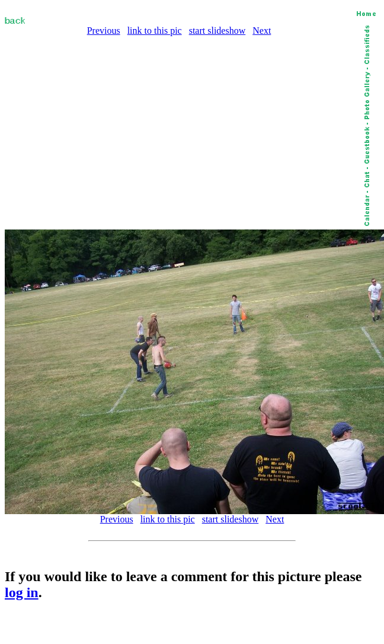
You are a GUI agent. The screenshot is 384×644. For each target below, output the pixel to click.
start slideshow (217, 30)
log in (22, 592)
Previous (103, 30)
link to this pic (154, 30)
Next (261, 30)
